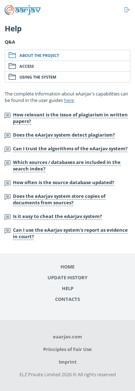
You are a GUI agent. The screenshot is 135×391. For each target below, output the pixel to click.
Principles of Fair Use (67, 349)
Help (67, 288)
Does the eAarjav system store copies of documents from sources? (59, 199)
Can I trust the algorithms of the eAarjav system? (70, 148)
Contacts (67, 299)
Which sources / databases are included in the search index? (67, 165)
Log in (127, 9)
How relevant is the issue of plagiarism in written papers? (70, 117)
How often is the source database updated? (63, 182)
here (69, 100)
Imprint (68, 362)
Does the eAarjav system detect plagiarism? (64, 135)
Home (67, 266)
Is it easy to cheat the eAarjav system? (57, 216)
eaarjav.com (67, 336)
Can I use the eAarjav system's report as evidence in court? (70, 233)
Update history (67, 277)
